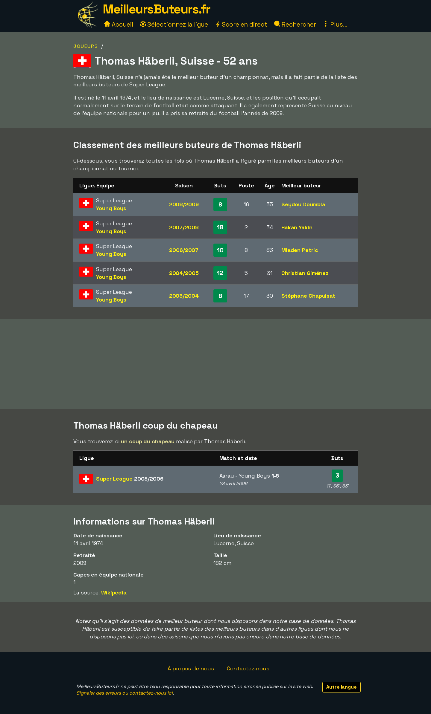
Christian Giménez (304, 273)
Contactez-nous (248, 668)
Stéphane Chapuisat (308, 295)
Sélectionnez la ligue (174, 24)
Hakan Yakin (296, 227)
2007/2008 (184, 227)
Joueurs (85, 46)
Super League (129, 478)
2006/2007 (183, 250)
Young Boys (111, 208)
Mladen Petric (299, 250)
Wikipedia (114, 592)
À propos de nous (191, 668)
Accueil (118, 24)
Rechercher (295, 24)
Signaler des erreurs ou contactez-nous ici (124, 693)
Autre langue (341, 687)
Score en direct (241, 24)
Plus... (335, 24)
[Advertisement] (215, 364)
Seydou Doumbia (303, 204)
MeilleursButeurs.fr (156, 9)
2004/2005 (184, 273)
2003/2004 (184, 295)
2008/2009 (184, 204)
